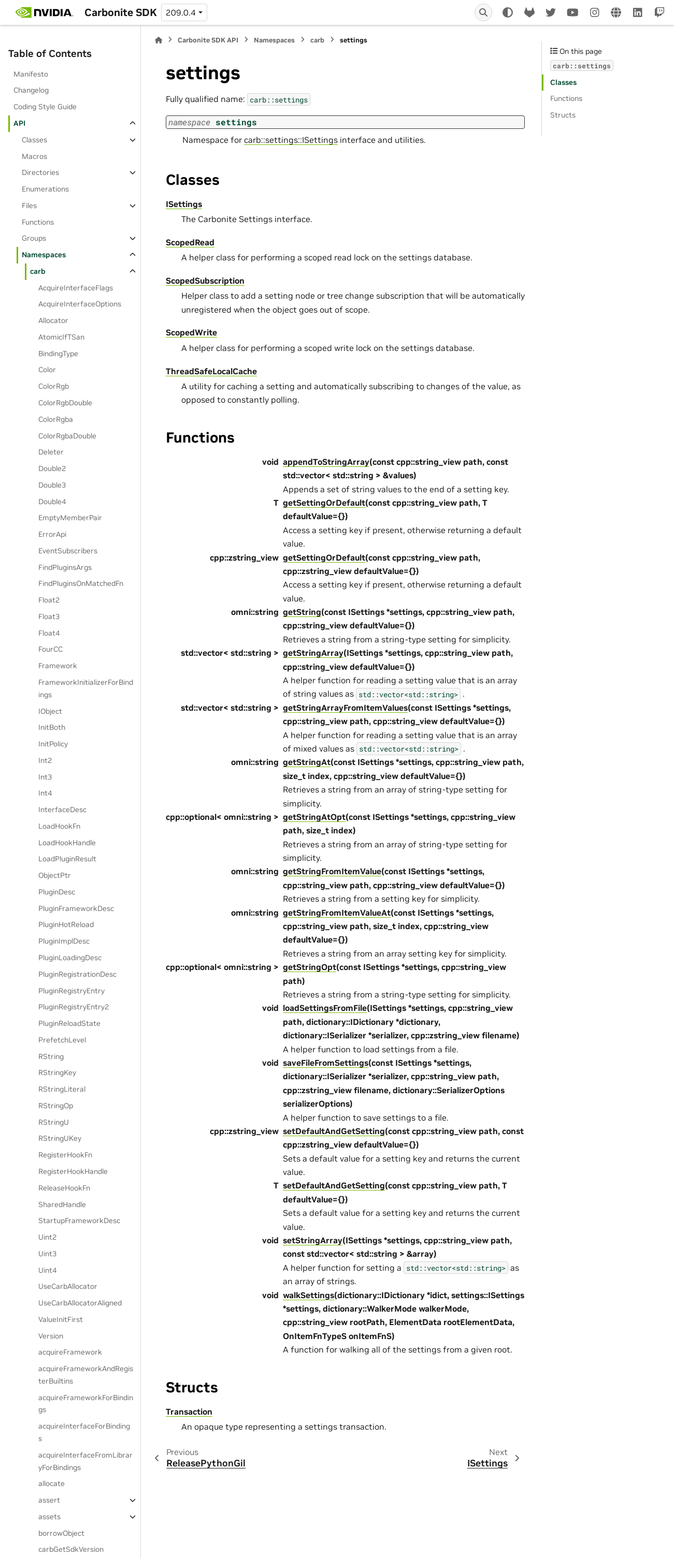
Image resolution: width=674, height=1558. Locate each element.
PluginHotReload (66, 924)
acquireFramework (70, 1352)
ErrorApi (52, 534)
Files (29, 205)
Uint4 (47, 1270)
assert (49, 1500)
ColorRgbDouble (65, 402)
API (19, 123)
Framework (57, 665)
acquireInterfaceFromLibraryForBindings (85, 1461)
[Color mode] (507, 12)
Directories (40, 172)
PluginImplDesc (64, 941)
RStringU (53, 1122)
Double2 (52, 468)
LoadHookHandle (67, 842)
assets (49, 1516)
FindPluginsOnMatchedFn (80, 583)
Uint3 (47, 1253)
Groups (34, 238)
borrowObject (61, 1533)
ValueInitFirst (60, 1319)
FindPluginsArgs (65, 567)
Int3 (45, 777)
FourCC (50, 649)
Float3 (49, 616)
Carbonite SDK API (208, 40)
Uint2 (47, 1237)
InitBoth (51, 727)
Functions (38, 222)
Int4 (45, 793)
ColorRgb (53, 386)
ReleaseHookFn (64, 1188)
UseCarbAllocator (67, 1286)
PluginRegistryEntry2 (73, 1006)
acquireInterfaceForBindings (84, 1432)
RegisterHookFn (65, 1154)
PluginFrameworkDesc (76, 908)
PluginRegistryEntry (71, 990)
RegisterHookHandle (73, 1171)
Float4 (49, 633)
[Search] (483, 12)
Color (47, 369)
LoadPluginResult (67, 858)
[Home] (158, 40)
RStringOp (55, 1105)
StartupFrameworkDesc (79, 1220)
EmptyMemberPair (70, 517)
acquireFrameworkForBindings (85, 1404)
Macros (34, 156)
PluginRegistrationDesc (77, 974)
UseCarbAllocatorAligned (80, 1302)
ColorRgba (55, 419)
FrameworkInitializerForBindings (85, 688)
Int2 (45, 760)
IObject (50, 711)
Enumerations (45, 189)
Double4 (52, 501)
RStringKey (57, 1072)
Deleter (51, 452)
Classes (34, 139)
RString (51, 1056)
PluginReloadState (69, 1023)
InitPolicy (53, 743)
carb (38, 271)
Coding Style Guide (45, 106)
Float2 (49, 600)
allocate (51, 1483)
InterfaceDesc (62, 809)
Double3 (52, 485)
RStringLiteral (61, 1089)
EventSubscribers (67, 550)
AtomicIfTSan (61, 337)
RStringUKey (59, 1138)
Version (50, 1336)
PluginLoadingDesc (70, 957)
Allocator (53, 320)
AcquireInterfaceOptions (79, 303)
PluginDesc (56, 891)
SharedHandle (62, 1204)
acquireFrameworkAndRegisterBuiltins (85, 1375)
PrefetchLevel (62, 1040)
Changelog (31, 90)
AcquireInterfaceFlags (75, 287)
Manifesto (30, 74)
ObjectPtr (54, 875)
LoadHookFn (59, 826)
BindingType (58, 353)
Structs (563, 115)
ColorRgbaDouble (67, 435)
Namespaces (44, 254)
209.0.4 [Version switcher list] (181, 12)
